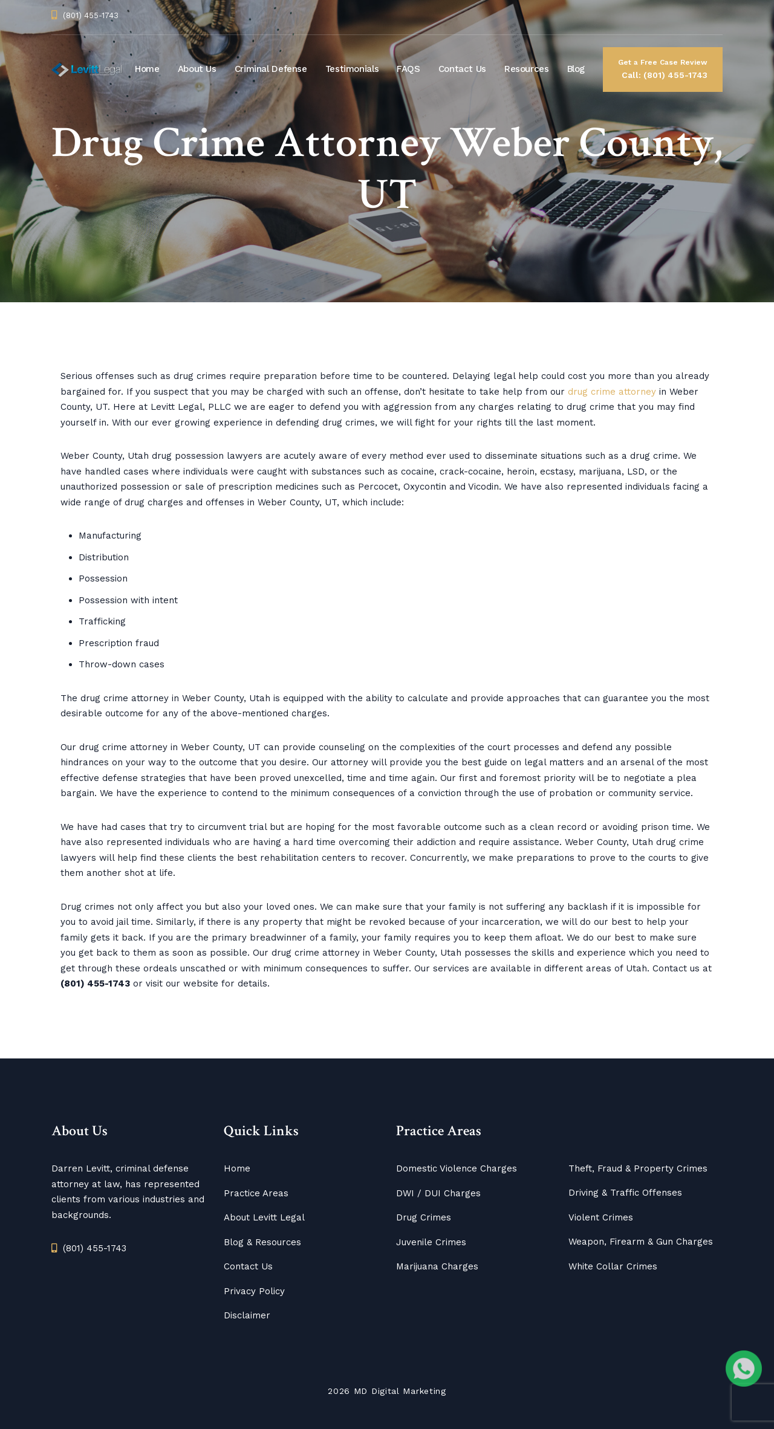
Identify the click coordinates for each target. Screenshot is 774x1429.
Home (147, 68)
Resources (526, 68)
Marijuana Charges (437, 1266)
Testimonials (352, 68)
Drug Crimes (423, 1217)
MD (361, 1391)
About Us (197, 68)
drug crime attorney (612, 391)
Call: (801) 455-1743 (662, 68)
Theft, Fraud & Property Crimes (637, 1168)
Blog (576, 68)
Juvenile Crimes (431, 1242)
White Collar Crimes (612, 1266)
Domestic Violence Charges (456, 1168)
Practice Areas (256, 1193)
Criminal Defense (271, 68)
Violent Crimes (600, 1217)
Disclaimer (247, 1315)
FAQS (408, 68)
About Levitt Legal (264, 1217)
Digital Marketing (408, 1391)
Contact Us (462, 68)
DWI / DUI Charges (438, 1193)
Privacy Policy (254, 1291)
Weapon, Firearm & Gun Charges (640, 1241)
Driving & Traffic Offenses (625, 1192)
